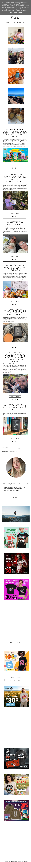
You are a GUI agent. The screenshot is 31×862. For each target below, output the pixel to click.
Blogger (26, 861)
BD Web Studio (13, 861)
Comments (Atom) (13, 451)
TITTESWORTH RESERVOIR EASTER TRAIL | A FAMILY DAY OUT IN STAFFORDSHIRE (15, 178)
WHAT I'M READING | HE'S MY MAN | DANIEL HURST (15, 407)
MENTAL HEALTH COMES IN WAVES (15, 223)
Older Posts (5, 447)
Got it (20, 13)
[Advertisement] (15, 620)
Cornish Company (20, 279)
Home (18, 448)
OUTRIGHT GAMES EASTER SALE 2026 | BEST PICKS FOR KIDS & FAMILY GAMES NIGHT (15, 133)
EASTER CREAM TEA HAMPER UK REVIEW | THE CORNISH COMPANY (15, 268)
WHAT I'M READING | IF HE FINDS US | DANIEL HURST (15, 312)
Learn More (13, 13)
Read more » (15, 165)
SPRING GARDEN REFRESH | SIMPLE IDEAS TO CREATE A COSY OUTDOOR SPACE (15, 357)
